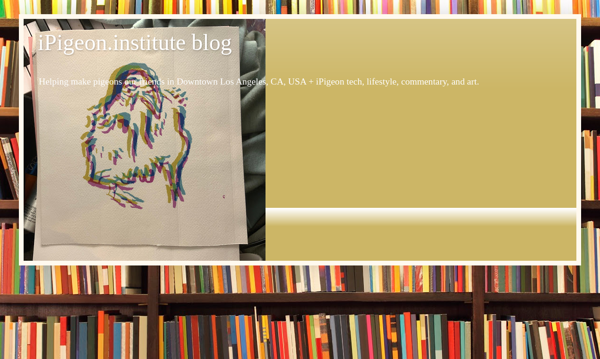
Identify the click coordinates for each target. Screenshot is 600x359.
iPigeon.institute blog (135, 42)
